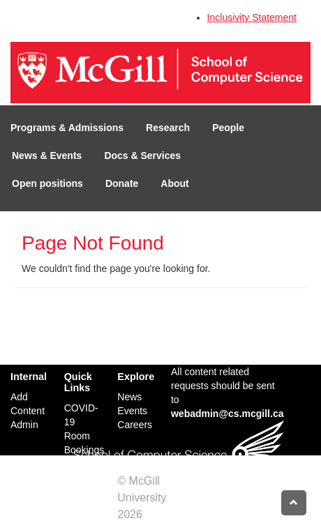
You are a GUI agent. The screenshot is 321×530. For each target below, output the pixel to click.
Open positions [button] (47, 183)
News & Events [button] (47, 155)
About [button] (174, 183)
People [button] (228, 127)
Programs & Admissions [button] (67, 127)
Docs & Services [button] (142, 155)
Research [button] (168, 127)
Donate (121, 183)
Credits (163, 514)
